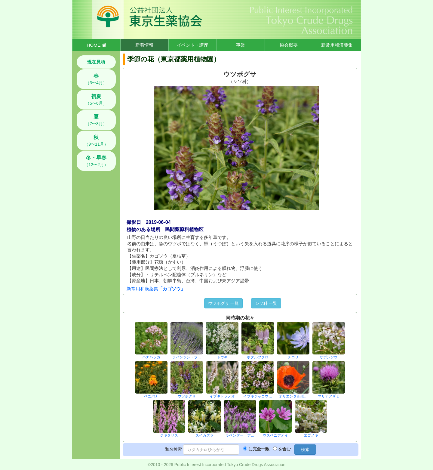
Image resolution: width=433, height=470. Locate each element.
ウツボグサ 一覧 (223, 303)
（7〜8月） (96, 120)
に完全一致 (258, 449)
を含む (284, 449)
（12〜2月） (96, 161)
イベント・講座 (192, 45)
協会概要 (289, 45)
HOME (96, 45)
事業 (240, 45)
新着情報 (144, 45)
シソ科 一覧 (266, 303)
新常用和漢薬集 (337, 45)
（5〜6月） (96, 100)
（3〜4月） (96, 79)
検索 (305, 449)
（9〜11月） (96, 141)
